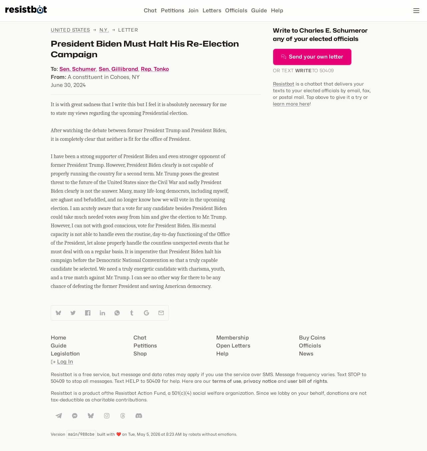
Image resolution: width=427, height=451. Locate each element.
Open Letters (233, 345)
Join (193, 10)
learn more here (291, 104)
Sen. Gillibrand (118, 69)
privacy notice (260, 381)
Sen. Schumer (77, 69)
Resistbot (283, 84)
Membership (232, 338)
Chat (150, 10)
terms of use (226, 381)
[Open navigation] (416, 11)
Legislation (65, 353)
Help (277, 10)
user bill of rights (307, 381)
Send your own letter (312, 57)
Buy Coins (312, 338)
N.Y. (104, 30)
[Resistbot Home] (26, 16)
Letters (211, 10)
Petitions (172, 10)
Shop (140, 353)
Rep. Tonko (155, 69)
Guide (259, 10)
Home (58, 338)
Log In (62, 361)
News (306, 353)
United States (70, 30)
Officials (236, 10)
